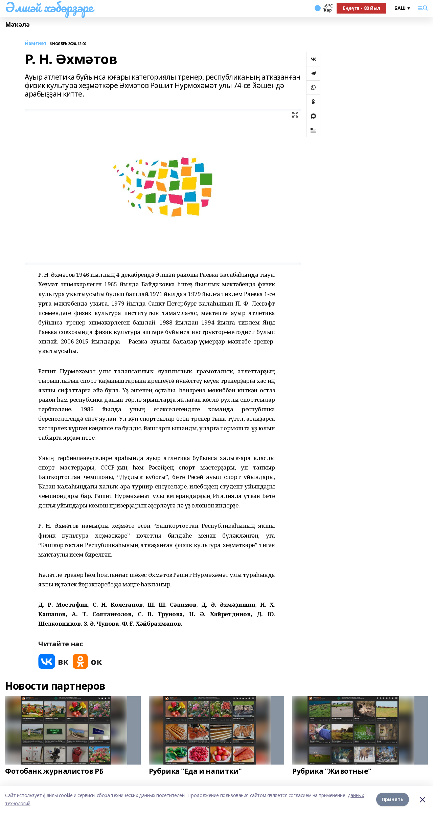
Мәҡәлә (17, 24)
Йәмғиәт (36, 43)
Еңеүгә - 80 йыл (361, 8)
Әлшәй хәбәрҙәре (49, 7)
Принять (393, 799)
